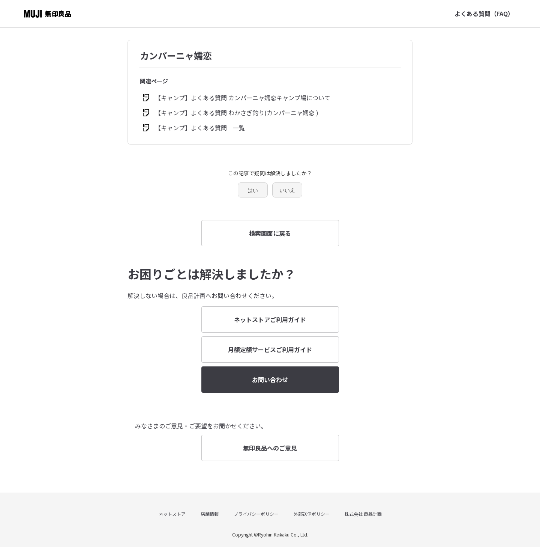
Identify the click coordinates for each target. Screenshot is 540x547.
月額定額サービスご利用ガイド (270, 349)
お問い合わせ (270, 379)
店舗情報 (210, 514)
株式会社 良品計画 (363, 514)
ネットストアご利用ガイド (270, 319)
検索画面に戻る (270, 233)
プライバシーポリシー (256, 514)
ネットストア (172, 514)
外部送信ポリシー (312, 514)
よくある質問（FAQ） (484, 13)
